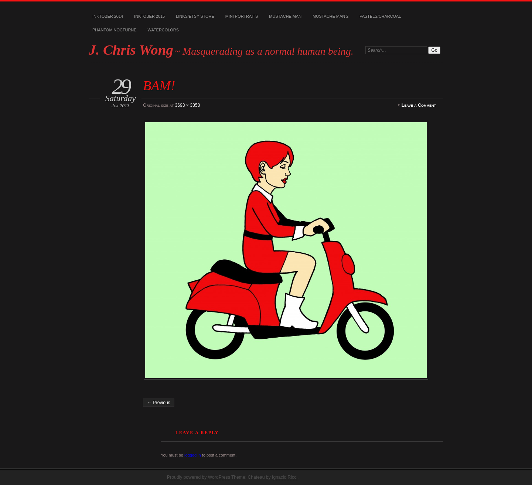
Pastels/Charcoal (380, 16)
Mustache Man (285, 16)
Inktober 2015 (149, 16)
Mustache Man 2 (330, 16)
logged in (192, 455)
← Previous (158, 402)
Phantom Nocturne (114, 30)
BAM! (159, 85)
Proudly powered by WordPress (198, 477)
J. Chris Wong (131, 50)
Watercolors (163, 30)
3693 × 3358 (187, 105)
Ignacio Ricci (284, 477)
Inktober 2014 (107, 16)
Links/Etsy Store (195, 16)
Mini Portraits (241, 16)
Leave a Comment (419, 105)
